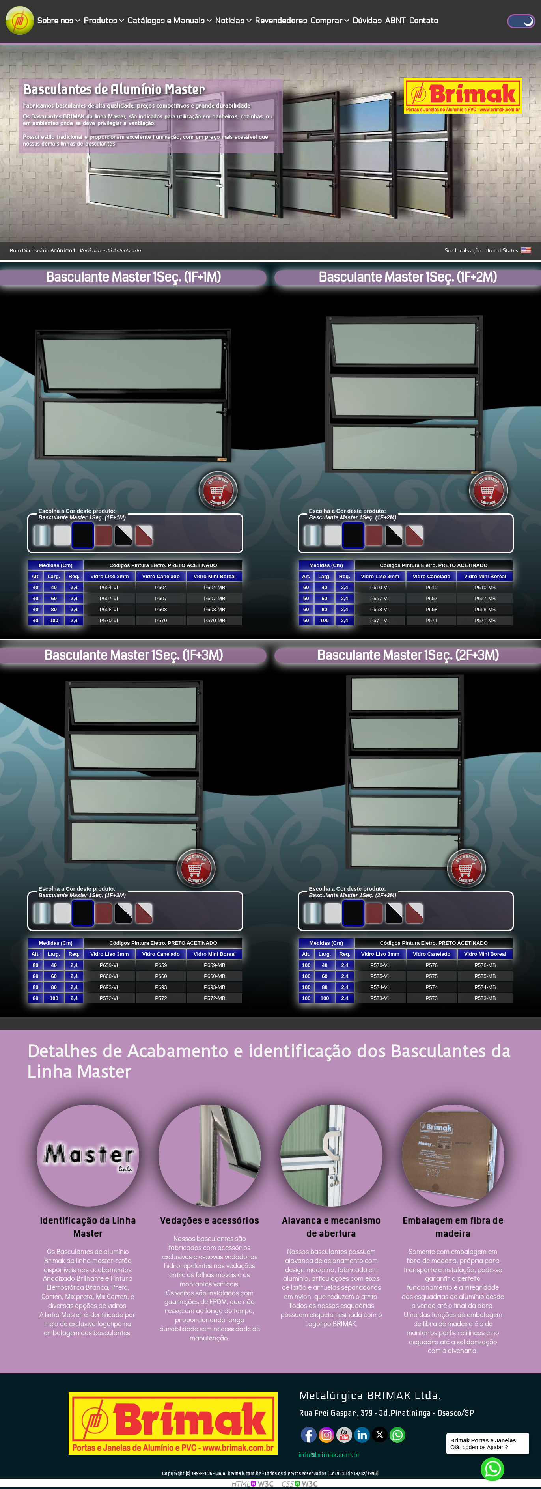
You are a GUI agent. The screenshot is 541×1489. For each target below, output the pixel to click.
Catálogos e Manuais (169, 21)
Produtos (104, 21)
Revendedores (281, 21)
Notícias (233, 21)
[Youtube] (344, 1435)
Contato (423, 21)
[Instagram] (326, 1435)
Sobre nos (58, 21)
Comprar (329, 21)
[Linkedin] (362, 1435)
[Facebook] (309, 1435)
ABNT (395, 21)
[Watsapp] (397, 1435)
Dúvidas (367, 21)
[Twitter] (380, 1434)
